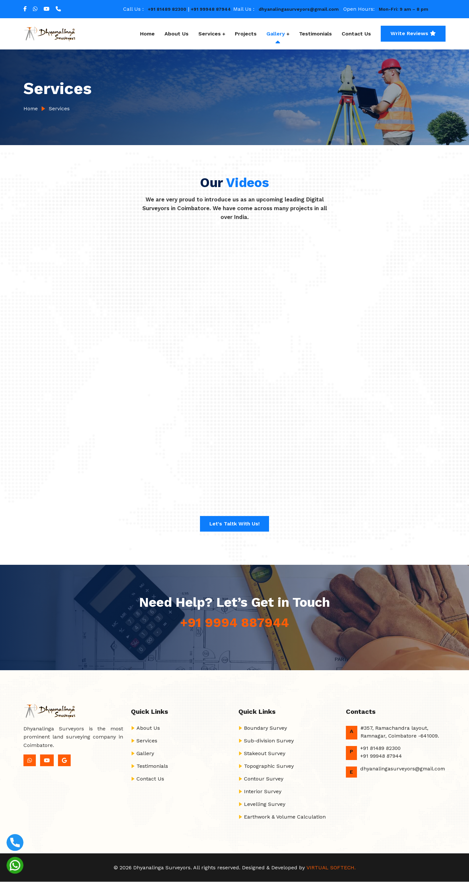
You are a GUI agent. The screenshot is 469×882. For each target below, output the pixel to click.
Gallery (275, 34)
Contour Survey (263, 779)
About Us (176, 34)
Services (209, 34)
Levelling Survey (264, 804)
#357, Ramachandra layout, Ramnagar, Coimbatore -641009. (401, 732)
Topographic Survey (269, 766)
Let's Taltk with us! (235, 524)
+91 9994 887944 (235, 622)
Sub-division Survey (269, 741)
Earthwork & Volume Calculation (285, 817)
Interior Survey (262, 791)
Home (147, 34)
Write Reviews (413, 33)
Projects (246, 34)
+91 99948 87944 (211, 9)
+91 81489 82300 (167, 9)
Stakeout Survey (264, 753)
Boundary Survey (265, 728)
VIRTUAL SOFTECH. (331, 868)
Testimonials (315, 34)
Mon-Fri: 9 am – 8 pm (403, 9)
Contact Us (356, 34)
